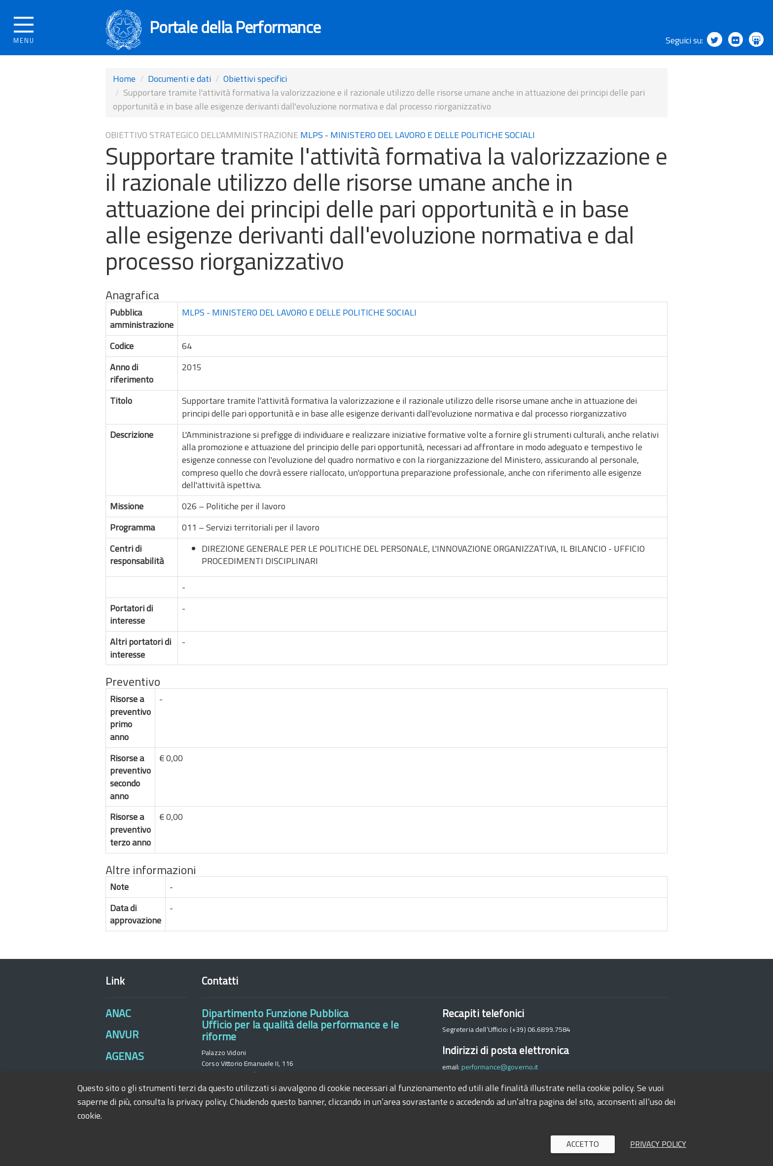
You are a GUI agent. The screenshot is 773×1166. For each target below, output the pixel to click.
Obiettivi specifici (255, 84)
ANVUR (122, 1040)
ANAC (118, 1019)
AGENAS (124, 1062)
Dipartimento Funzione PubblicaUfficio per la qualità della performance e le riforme (300, 1030)
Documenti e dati (179, 84)
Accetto (582, 1144)
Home (124, 84)
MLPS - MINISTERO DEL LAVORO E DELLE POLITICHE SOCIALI (417, 140)
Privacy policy (658, 1144)
